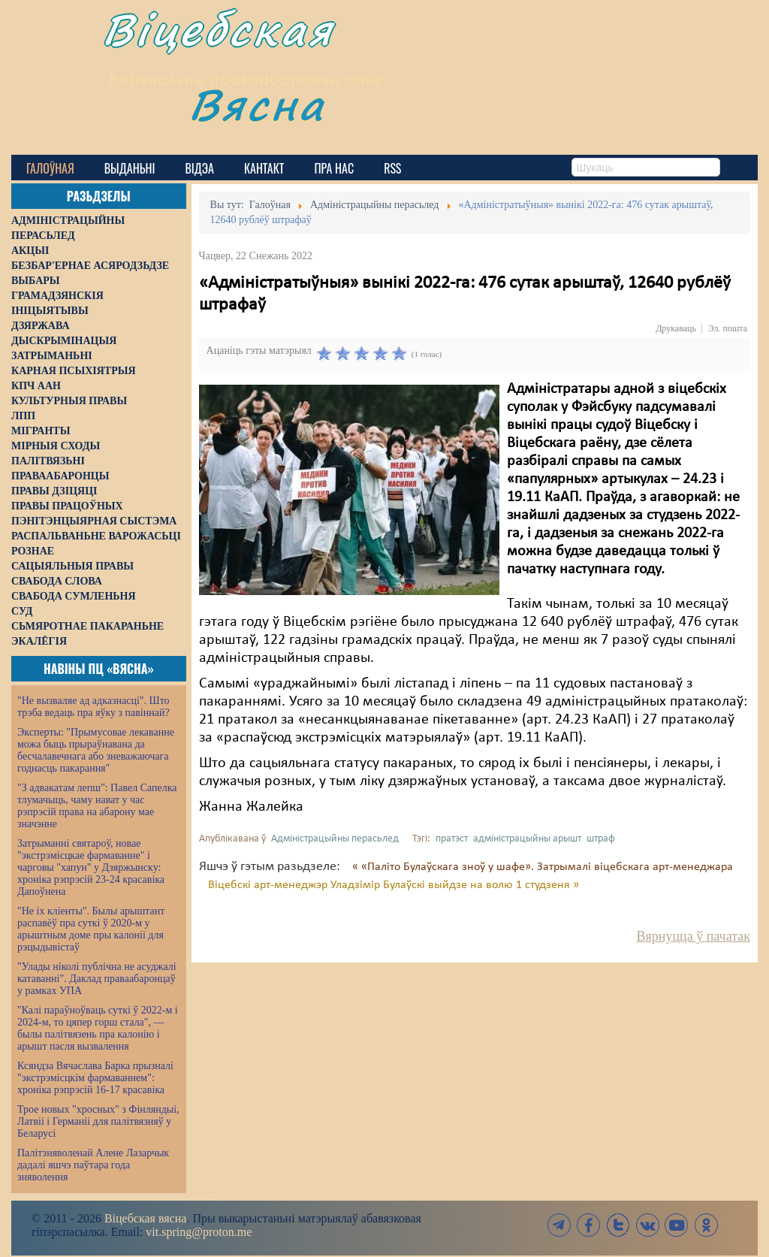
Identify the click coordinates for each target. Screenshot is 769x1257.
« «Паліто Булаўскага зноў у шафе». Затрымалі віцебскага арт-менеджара (542, 867)
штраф (601, 839)
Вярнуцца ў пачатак (693, 936)
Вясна (274, 116)
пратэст (452, 839)
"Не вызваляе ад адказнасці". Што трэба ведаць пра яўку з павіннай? (93, 706)
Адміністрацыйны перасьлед (335, 839)
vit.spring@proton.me (199, 1231)
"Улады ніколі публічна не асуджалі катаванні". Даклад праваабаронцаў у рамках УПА (96, 978)
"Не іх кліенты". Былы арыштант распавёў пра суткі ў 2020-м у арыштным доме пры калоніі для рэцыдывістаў (90, 929)
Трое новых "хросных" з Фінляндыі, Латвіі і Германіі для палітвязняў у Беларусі (98, 1121)
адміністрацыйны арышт (527, 839)
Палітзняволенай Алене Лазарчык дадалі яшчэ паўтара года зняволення (93, 1165)
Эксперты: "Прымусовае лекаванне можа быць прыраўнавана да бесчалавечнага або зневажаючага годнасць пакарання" (95, 750)
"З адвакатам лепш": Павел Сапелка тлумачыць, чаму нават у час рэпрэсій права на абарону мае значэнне (97, 805)
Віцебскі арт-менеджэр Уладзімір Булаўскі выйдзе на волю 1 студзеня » (393, 885)
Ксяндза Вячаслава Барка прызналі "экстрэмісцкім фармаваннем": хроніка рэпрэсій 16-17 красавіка (95, 1077)
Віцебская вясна (145, 1218)
